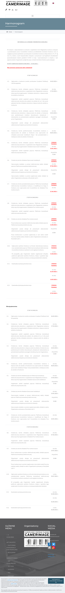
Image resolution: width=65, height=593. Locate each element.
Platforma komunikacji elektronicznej (12, 547)
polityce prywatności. (13, 580)
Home (10, 32)
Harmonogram (12, 558)
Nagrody (11, 569)
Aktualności (11, 542)
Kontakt (11, 576)
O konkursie (10, 536)
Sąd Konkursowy (11, 562)
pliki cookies (14, 583)
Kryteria (11, 566)
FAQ (9, 572)
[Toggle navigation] (32, 15)
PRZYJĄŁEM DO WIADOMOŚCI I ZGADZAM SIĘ (55, 581)
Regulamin (11, 552)
